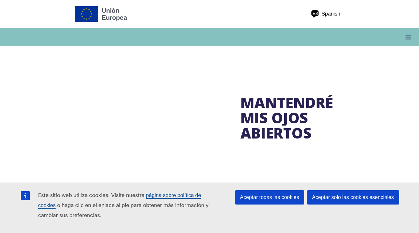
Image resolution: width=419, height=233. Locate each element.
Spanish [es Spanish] (325, 14)
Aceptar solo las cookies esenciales (353, 197)
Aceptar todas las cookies (269, 197)
